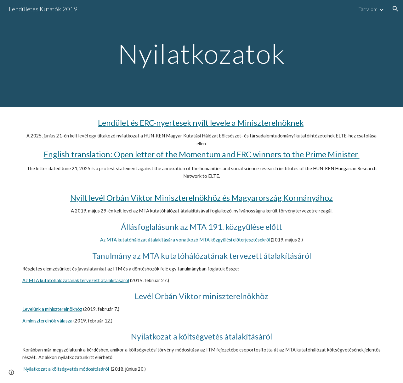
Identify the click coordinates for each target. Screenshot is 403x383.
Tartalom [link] (368, 9)
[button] (395, 8)
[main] (201, 53)
